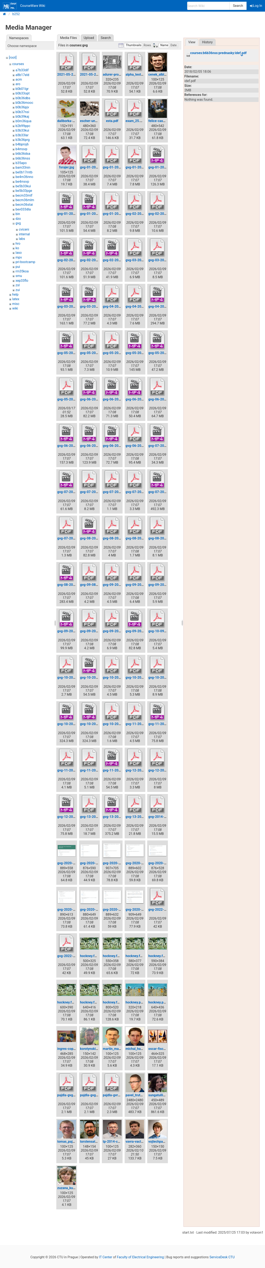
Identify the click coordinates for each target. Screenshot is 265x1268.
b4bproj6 (22, 144)
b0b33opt (23, 93)
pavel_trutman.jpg (139, 1095)
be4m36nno (24, 177)
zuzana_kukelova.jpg (72, 1188)
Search (238, 6)
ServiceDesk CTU (222, 1257)
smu (19, 276)
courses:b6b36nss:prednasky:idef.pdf (218, 53)
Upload (89, 38)
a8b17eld (22, 75)
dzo (18, 219)
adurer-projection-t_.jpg (120, 74)
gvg (18, 223)
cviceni (24, 229)
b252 (16, 14)
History (207, 42)
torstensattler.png (93, 1141)
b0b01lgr (22, 89)
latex (15, 299)
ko (17, 248)
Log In (256, 6)
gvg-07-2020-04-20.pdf (98, 492)
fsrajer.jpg (66, 167)
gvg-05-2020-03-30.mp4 (76, 353)
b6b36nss (23, 158)
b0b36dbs (23, 98)
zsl (18, 285)
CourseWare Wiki (24, 5)
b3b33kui (22, 130)
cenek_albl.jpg (159, 74)
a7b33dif (22, 70)
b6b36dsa (23, 154)
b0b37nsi (22, 112)
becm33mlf (24, 195)
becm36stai (24, 205)
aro (18, 84)
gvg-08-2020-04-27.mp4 (98, 538)
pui (18, 267)
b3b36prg (23, 140)
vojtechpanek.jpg (161, 1141)
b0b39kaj (22, 116)
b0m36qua (23, 121)
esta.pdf (112, 121)
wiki (15, 308)
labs (22, 239)
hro (18, 243)
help (15, 294)
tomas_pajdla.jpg (70, 1141)
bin (18, 214)
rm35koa (22, 271)
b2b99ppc (23, 126)
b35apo (21, 163)
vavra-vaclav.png (138, 1141)
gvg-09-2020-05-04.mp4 (76, 631)
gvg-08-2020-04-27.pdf (121, 538)
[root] (13, 57)
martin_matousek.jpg (118, 1049)
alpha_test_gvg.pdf (140, 74)
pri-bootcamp (25, 262)
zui (18, 290)
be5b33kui (23, 186)
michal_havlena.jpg (140, 1049)
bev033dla (23, 209)
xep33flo (22, 281)
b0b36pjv (22, 107)
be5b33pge (24, 191)
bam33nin (23, 167)
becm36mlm (25, 200)
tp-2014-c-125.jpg (116, 1141)
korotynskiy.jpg (91, 1049)
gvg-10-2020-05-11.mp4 (98, 677)
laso (19, 253)
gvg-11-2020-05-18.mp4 (167, 724)
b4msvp (21, 149)
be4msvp (22, 182)
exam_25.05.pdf (138, 121)
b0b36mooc (24, 103)
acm (19, 79)
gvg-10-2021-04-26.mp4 (98, 724)
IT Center (105, 1257)
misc (15, 304)
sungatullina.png (160, 1095)
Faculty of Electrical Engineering (140, 1257)
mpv (19, 257)
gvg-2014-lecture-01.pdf (166, 817)
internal (24, 234)
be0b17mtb (24, 172)
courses (18, 64)
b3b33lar (22, 135)
